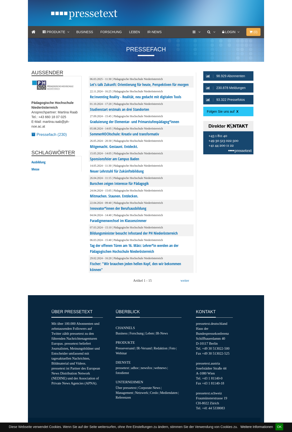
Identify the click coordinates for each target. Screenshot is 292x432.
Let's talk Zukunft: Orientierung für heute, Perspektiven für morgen (139, 84)
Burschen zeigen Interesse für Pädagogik (119, 183)
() (253, 32)
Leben (134, 32)
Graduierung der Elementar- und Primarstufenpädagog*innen (134, 121)
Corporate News (149, 388)
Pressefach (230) (49, 134)
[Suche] (211, 32)
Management (124, 393)
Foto (172, 348)
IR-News (154, 32)
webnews (160, 368)
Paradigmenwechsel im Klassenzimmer (118, 220)
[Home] (33, 32)
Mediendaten (168, 393)
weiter (185, 280)
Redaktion (160, 348)
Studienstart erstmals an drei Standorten (119, 109)
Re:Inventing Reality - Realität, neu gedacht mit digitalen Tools (135, 96)
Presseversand (125, 348)
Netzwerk (141, 393)
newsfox (146, 368)
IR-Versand (144, 348)
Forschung (111, 32)
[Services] (196, 32)
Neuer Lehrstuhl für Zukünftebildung (117, 171)
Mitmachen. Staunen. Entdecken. (114, 196)
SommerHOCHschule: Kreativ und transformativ (124, 134)
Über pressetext (126, 388)
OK (279, 427)
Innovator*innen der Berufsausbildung (118, 208)
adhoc (135, 368)
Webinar (121, 353)
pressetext (122, 368)
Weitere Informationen (256, 427)
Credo (154, 393)
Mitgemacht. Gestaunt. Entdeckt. (114, 146)
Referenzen (123, 397)
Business (84, 32)
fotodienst (122, 373)
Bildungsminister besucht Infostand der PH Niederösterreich (134, 233)
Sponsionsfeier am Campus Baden (114, 158)
